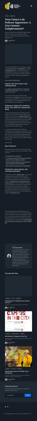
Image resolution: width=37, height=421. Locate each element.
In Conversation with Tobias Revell (13, 156)
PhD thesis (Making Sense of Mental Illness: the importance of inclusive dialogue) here (18, 221)
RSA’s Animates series (15, 192)
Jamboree (17, 97)
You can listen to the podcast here (12, 80)
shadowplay (18, 298)
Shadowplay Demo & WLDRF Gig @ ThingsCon (17, 372)
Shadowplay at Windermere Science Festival (17, 301)
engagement (8, 298)
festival (13, 298)
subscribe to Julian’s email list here (14, 89)
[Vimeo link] (7, 407)
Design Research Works (11, 413)
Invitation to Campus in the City (16, 336)
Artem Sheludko (25, 413)
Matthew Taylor (20, 174)
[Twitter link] (5, 407)
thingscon (13, 368)
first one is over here (11, 68)
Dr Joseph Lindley (11, 40)
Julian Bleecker (22, 68)
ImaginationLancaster (23, 116)
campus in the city (15, 333)
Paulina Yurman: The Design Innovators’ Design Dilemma (18, 165)
